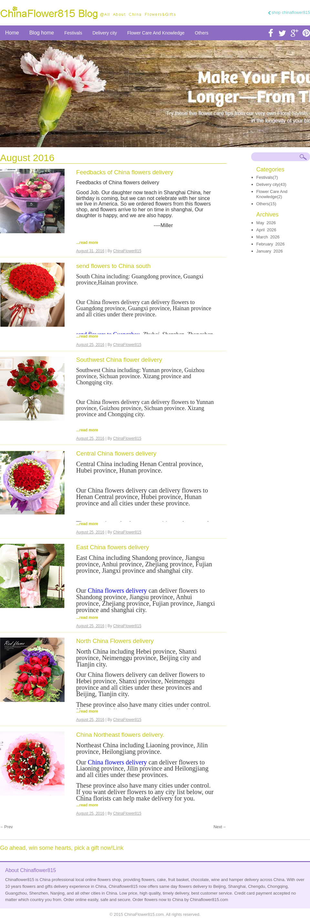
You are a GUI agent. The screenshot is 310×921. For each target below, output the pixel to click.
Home (12, 32)
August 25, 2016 (90, 344)
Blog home (41, 32)
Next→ (219, 827)
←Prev (6, 827)
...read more (87, 242)
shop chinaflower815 (291, 12)
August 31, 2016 (90, 251)
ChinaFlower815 (127, 251)
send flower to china (155, 93)
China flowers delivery (118, 590)
